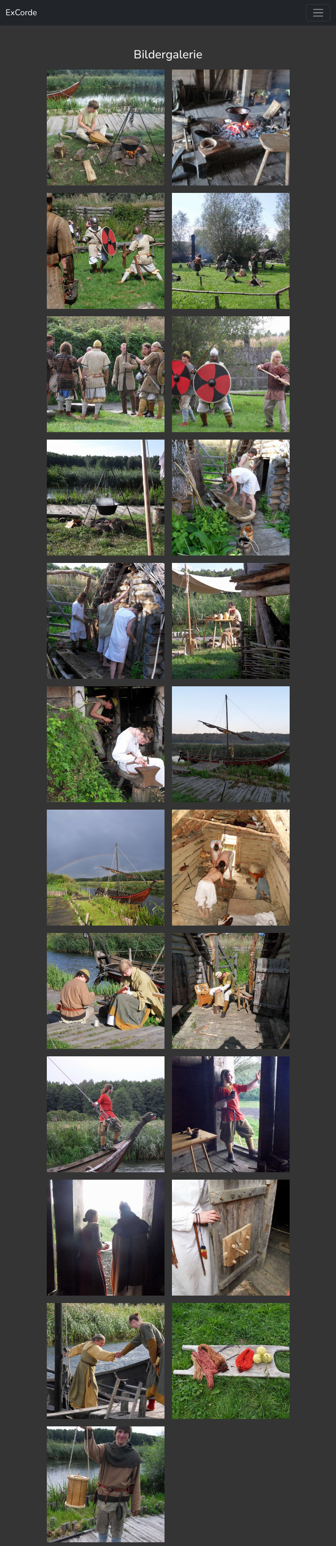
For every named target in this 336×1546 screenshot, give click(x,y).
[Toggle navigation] (318, 12)
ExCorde (21, 12)
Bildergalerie (167, 54)
